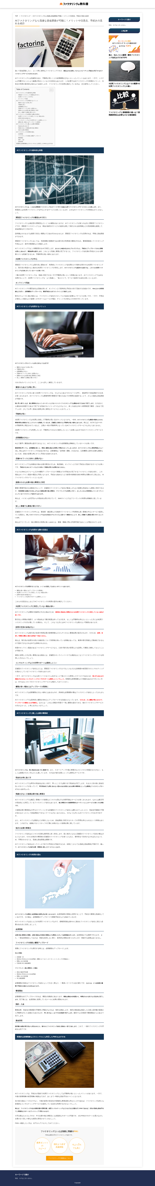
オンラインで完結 (23, 98)
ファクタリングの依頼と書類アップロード (29, 135)
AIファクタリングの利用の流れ (25, 132)
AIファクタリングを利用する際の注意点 (27, 114)
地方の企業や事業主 (23, 130)
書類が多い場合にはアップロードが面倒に (29, 122)
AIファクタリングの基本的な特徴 (26, 92)
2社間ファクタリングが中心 (25, 96)
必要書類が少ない (23, 106)
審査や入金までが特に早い (25, 102)
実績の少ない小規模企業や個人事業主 (28, 128)
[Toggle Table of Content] (50, 90)
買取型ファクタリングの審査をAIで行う (29, 94)
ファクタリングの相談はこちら (59, 1158)
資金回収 (20, 141)
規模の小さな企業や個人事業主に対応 (28, 110)
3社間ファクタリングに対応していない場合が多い (31, 116)
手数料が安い (21, 104)
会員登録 (20, 134)
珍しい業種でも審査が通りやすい (27, 112)
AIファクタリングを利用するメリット (27, 100)
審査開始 (20, 137)
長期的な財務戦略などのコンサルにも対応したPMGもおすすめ (34, 143)
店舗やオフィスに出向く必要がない (27, 108)
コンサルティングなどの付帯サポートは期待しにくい (32, 120)
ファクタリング (25, 16)
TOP (16, 16)
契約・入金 (21, 139)
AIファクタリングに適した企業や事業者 (27, 124)
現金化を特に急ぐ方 (23, 126)
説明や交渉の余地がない (24, 118)
